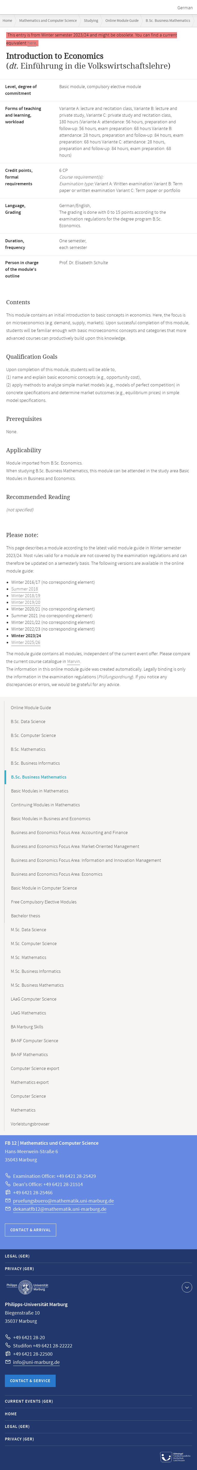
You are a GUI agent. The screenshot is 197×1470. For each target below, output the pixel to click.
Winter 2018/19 (25, 596)
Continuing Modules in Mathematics (45, 805)
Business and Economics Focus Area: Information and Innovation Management (86, 860)
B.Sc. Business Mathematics (168, 20)
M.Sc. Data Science (28, 930)
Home (7, 20)
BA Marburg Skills (27, 1027)
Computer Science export (35, 1069)
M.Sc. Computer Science (34, 944)
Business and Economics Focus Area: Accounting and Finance (69, 833)
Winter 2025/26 (25, 643)
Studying (91, 20)
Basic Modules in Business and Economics (50, 819)
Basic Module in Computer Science (44, 888)
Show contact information (186, 1287)
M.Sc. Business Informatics (36, 971)
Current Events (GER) (29, 1401)
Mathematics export (30, 1082)
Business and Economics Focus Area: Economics (56, 874)
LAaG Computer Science (33, 999)
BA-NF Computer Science (34, 1041)
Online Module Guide (122, 20)
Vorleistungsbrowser (30, 1124)
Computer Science (28, 1096)
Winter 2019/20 (25, 602)
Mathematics (23, 1110)
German (185, 8)
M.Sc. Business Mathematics (37, 985)
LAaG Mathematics (28, 1013)
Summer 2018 (24, 589)
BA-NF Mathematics (29, 1055)
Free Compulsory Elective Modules (43, 902)
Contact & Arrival (30, 1230)
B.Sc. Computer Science (33, 736)
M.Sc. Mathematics (28, 958)
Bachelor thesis (25, 916)
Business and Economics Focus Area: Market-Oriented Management (75, 847)
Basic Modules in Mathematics (39, 791)
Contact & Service (30, 1381)
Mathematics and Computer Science (48, 20)
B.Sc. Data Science (28, 722)
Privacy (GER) (19, 1269)
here (31, 43)
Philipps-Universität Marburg (27, 1287)
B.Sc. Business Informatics (35, 763)
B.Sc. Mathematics (28, 749)
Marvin (73, 662)
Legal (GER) (17, 1256)
